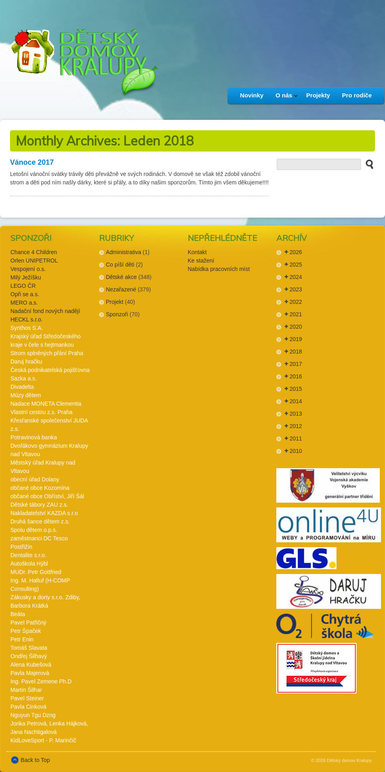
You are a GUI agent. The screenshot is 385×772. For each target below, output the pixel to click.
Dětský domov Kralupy (349, 760)
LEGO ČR (23, 286)
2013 (296, 413)
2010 (296, 451)
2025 (296, 264)
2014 (296, 401)
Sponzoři (117, 314)
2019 (296, 339)
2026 (296, 252)
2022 (296, 302)
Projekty (318, 95)
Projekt (115, 302)
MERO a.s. (24, 302)
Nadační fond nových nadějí (45, 311)
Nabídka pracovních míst (219, 269)
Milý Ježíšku (25, 277)
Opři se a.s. (24, 294)
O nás (284, 98)
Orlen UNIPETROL (34, 260)
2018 (296, 351)
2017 (296, 364)
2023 (296, 289)
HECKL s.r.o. (26, 319)
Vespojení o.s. (28, 269)
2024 (296, 277)
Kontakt (197, 252)
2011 (296, 438)
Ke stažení (201, 260)
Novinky (251, 95)
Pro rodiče (357, 95)
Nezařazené (121, 289)
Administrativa (123, 252)
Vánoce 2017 (32, 162)
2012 (296, 426)
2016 (296, 376)
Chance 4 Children (33, 252)
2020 (296, 326)
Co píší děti (120, 264)
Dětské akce (121, 277)
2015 (296, 389)
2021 (296, 314)
